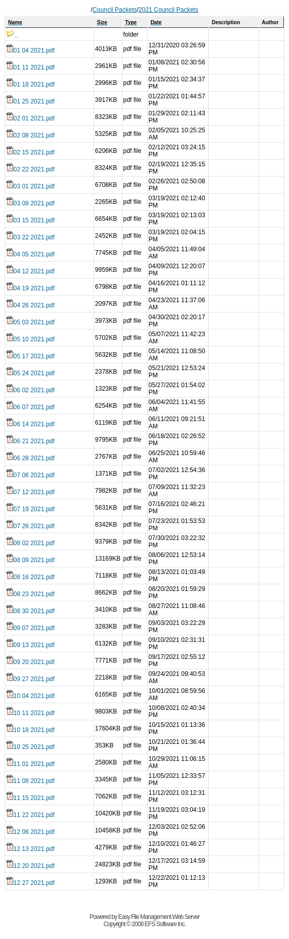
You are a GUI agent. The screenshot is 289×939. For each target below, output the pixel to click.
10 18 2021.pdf (30, 730)
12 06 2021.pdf (30, 832)
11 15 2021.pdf (30, 798)
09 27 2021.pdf (30, 679)
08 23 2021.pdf (30, 594)
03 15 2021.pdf (30, 220)
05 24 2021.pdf (30, 373)
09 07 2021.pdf (30, 628)
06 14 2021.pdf (30, 424)
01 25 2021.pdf (30, 101)
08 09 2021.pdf (30, 560)
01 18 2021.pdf (30, 84)
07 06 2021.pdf (30, 475)
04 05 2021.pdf (30, 254)
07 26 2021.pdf (30, 526)
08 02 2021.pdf (30, 543)
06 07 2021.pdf (30, 407)
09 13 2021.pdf (30, 645)
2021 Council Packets (168, 9)
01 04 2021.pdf (30, 50)
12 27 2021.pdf (30, 882)
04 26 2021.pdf (30, 305)
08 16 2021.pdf (30, 577)
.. (12, 35)
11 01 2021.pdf (30, 764)
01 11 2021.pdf (30, 67)
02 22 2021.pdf (30, 169)
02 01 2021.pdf (30, 118)
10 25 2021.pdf (30, 747)
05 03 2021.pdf (30, 322)
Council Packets (115, 9)
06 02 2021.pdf (30, 390)
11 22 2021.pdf (30, 815)
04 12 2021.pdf (30, 271)
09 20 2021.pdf (30, 662)
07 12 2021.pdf (30, 492)
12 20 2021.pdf (30, 866)
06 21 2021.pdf (30, 441)
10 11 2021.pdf (30, 713)
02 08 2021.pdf (30, 135)
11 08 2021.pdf (30, 781)
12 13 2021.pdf (30, 849)
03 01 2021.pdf (30, 186)
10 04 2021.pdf (30, 696)
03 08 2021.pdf (30, 203)
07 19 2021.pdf (30, 509)
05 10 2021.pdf (30, 339)
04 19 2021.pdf (30, 288)
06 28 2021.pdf (30, 458)
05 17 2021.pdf (30, 356)
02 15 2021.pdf (30, 152)
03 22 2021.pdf (30, 237)
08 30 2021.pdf (30, 611)
